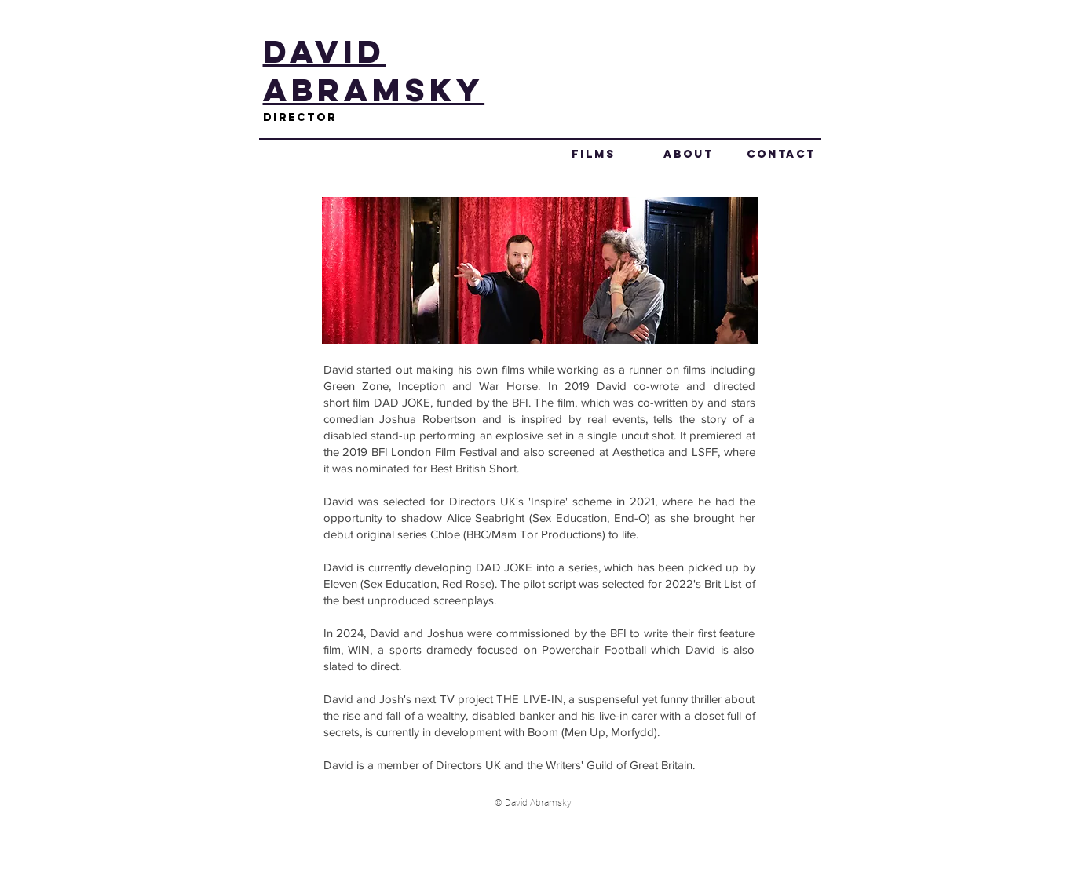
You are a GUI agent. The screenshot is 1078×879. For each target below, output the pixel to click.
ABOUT (688, 154)
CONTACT (781, 154)
